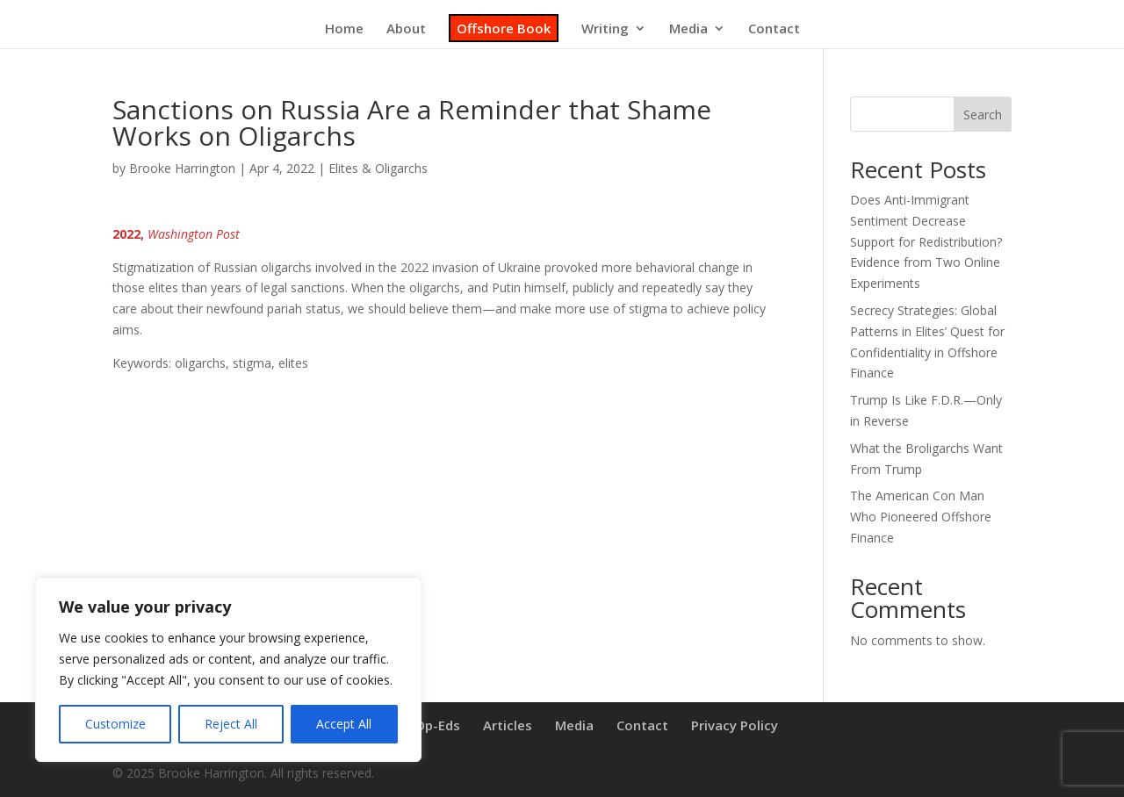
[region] (228, 670)
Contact (774, 29)
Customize (115, 723)
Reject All (231, 723)
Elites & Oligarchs (378, 168)
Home (344, 29)
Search (982, 114)
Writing (605, 29)
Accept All (343, 723)
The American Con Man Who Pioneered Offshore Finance (920, 516)
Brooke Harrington (182, 168)
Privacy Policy (734, 725)
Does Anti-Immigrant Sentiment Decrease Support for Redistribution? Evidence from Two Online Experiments (926, 241)
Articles (507, 725)
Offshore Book (504, 28)
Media (688, 29)
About (406, 29)
